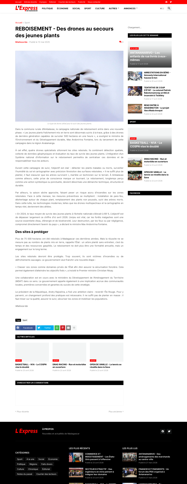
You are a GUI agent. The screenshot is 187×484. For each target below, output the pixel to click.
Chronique (33, 469)
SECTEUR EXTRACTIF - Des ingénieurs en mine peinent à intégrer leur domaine (99, 472)
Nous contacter (94, 2)
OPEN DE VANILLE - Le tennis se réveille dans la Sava (105, 365)
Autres (113, 8)
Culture (100, 8)
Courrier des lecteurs (66, 2)
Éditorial (52, 2)
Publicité (81, 2)
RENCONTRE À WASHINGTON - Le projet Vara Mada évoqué (156, 108)
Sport (87, 8)
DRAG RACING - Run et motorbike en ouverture (69, 365)
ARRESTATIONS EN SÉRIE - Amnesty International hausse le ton (157, 75)
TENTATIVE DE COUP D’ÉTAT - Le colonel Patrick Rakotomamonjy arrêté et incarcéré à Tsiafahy (157, 91)
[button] (162, 8)
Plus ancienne (115, 411)
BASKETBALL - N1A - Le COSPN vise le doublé (30, 365)
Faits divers (46, 464)
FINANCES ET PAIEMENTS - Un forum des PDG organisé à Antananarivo (154, 472)
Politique (47, 8)
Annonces (129, 8)
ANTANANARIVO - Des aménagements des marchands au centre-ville (154, 456)
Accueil (18, 2)
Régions (33, 464)
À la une (30, 459)
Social (76, 8)
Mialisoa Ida (21, 42)
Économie (62, 8)
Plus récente (23, 411)
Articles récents (30, 2)
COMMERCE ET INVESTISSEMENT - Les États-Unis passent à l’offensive (100, 456)
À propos (43, 2)
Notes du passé (24, 474)
